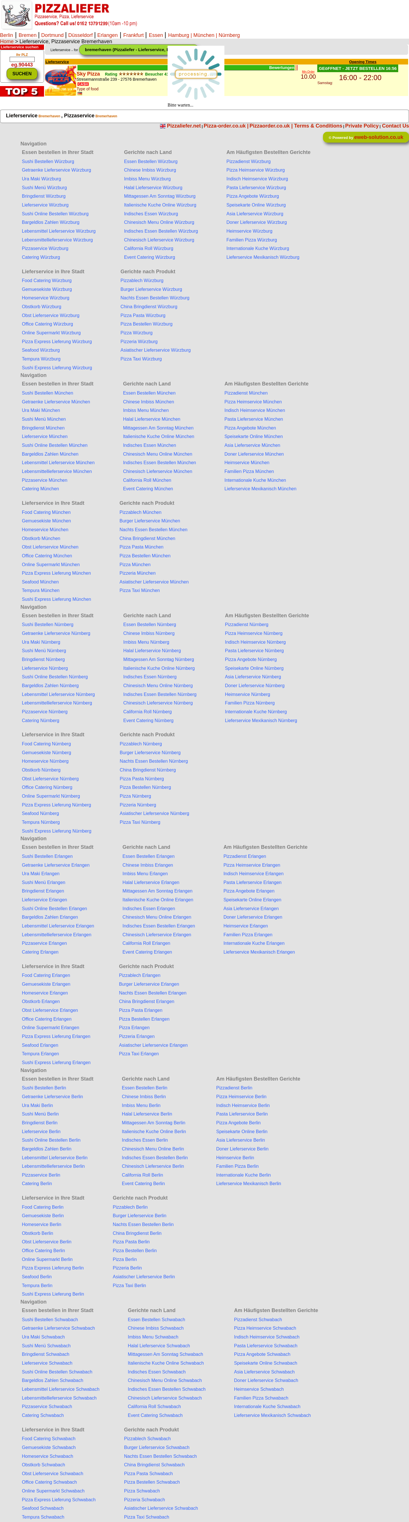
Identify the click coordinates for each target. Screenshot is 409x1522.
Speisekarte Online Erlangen (252, 899)
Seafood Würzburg (41, 350)
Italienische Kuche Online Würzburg (160, 205)
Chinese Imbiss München (148, 401)
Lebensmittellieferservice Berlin (53, 1166)
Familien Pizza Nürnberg (250, 702)
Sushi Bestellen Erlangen (47, 856)
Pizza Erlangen (134, 1027)
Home (7, 41)
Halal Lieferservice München (151, 419)
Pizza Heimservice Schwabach (265, 1328)
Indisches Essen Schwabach (157, 1371)
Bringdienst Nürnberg (43, 659)
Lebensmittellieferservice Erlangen (56, 934)
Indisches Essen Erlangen (148, 908)
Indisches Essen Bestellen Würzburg (161, 231)
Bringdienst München (43, 428)
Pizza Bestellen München (145, 555)
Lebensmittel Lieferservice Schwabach (60, 1389)
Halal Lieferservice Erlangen (150, 882)
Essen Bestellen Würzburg (151, 161)
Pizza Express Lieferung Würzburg (57, 341)
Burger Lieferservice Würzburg (151, 289)
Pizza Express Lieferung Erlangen (56, 1036)
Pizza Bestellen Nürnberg (145, 787)
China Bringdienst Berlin (137, 1233)
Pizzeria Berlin (127, 1267)
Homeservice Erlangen (45, 993)
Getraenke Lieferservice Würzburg (56, 170)
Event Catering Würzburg (149, 257)
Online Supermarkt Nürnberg (51, 796)
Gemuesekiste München (46, 520)
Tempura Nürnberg (41, 822)
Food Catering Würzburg (47, 280)
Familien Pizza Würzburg (251, 239)
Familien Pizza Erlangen (248, 934)
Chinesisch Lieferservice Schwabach (165, 1398)
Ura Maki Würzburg (41, 178)
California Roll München (147, 480)
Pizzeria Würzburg (139, 341)
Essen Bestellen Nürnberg (149, 624)
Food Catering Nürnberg (46, 743)
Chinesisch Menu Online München (157, 454)
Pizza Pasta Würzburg (142, 315)
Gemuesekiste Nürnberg (46, 752)
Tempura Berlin (37, 1285)
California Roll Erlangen (146, 943)
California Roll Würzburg (148, 248)
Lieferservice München (45, 436)
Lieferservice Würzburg (45, 205)
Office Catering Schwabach (49, 1482)
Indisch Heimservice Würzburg (257, 178)
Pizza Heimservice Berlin (241, 1096)
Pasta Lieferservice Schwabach (265, 1345)
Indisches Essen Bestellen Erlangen (158, 925)
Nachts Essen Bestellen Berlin (143, 1224)
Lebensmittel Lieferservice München (58, 462)
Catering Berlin (37, 1183)
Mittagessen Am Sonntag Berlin (153, 1122)
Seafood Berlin (37, 1276)
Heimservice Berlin (235, 1157)
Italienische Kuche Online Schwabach (166, 1363)
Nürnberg (229, 35)
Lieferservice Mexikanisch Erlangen (259, 952)
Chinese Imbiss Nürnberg (149, 633)
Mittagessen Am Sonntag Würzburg (160, 196)
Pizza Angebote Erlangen (249, 891)
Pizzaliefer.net (184, 126)
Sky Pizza (88, 74)
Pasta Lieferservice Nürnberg (254, 650)
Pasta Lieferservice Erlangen (253, 882)
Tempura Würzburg (41, 358)
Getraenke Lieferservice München (56, 401)
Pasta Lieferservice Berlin (242, 1114)
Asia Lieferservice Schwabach (264, 1371)
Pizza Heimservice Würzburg (255, 170)
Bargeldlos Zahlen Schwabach (52, 1380)
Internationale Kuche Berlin (243, 1175)
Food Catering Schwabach (49, 1438)
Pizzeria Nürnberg (138, 804)
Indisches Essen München (149, 445)
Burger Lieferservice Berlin (139, 1215)
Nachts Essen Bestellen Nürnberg (154, 761)
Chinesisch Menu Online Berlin (153, 1148)
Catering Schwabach (43, 1415)
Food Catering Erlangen (46, 975)
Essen (156, 35)
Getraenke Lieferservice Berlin (52, 1096)
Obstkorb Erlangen (41, 1001)
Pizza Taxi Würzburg (141, 358)
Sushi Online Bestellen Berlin (51, 1140)
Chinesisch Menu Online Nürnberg (158, 685)
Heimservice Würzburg (249, 231)
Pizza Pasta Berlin (131, 1241)
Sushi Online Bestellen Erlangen (54, 908)
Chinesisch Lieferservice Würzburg (159, 239)
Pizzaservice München (44, 480)
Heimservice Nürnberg (247, 694)
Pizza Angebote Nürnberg (251, 659)
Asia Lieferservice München (252, 445)
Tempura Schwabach (43, 1517)
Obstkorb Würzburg (41, 306)
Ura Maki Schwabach (43, 1337)
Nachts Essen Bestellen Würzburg (154, 297)
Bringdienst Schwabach (45, 1354)
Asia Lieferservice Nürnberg (253, 676)
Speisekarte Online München (253, 436)
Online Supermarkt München (51, 564)
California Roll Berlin (142, 1175)
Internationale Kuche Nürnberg (256, 711)
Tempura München (41, 590)
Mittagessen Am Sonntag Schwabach (165, 1354)
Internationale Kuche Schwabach (267, 1406)
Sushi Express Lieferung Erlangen (56, 1062)
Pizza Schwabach (142, 1490)
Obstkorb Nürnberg (41, 770)
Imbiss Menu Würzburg (147, 178)
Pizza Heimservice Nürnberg (254, 633)
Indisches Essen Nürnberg (150, 676)
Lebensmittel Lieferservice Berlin (54, 1157)
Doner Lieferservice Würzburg (256, 222)
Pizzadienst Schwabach (258, 1319)
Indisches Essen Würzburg (151, 213)
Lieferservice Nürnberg (45, 668)
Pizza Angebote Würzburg (252, 196)
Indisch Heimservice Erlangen (254, 873)
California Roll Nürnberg (147, 711)
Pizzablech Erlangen (139, 975)
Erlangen (107, 35)
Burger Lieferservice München (150, 520)
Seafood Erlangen (40, 1045)
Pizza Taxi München (140, 590)
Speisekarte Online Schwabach (265, 1363)
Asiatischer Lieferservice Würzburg (155, 350)
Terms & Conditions (318, 126)
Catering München (40, 488)
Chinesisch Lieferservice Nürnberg (158, 702)
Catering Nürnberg (40, 720)
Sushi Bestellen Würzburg (48, 161)
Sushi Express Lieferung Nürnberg (56, 831)
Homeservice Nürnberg (45, 761)
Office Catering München (47, 555)
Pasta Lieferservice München (253, 419)
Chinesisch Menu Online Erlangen (156, 917)
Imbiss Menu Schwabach (153, 1337)
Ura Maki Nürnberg (41, 642)
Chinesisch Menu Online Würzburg (159, 222)
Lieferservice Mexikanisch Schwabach (272, 1415)
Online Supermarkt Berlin (47, 1259)
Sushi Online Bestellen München (54, 445)
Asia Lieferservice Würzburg (254, 213)
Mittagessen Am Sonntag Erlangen (157, 891)
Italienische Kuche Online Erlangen (157, 899)
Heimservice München (246, 462)
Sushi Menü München (44, 419)
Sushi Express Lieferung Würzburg (57, 367)
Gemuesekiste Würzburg (47, 289)
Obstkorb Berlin (37, 1233)
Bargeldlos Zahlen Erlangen (50, 917)
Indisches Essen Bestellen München (159, 462)
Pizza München (135, 564)
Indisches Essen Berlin (145, 1140)
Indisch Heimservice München (254, 410)
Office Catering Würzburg (47, 324)
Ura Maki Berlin (37, 1105)
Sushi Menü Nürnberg (44, 650)
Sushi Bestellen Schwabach (50, 1319)
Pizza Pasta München (142, 547)
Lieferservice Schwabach (47, 1363)
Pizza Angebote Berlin (238, 1122)
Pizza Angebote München (250, 428)
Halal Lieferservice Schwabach (159, 1345)
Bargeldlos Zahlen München (50, 454)
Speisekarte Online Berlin (242, 1131)
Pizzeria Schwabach (144, 1499)
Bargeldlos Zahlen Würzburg (51, 222)
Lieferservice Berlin (41, 1131)
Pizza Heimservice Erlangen (252, 865)
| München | (203, 35)
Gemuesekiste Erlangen (46, 984)
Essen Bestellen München (149, 393)
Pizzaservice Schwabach (47, 1406)
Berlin (6, 35)
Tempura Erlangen (40, 1053)
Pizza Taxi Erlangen (139, 1053)
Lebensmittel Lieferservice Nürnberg (58, 694)
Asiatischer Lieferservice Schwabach (161, 1508)
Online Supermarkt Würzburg (51, 332)
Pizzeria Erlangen (137, 1036)
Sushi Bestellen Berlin (44, 1087)
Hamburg (178, 35)
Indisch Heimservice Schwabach (266, 1337)
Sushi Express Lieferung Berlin (53, 1294)
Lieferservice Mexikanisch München (260, 488)
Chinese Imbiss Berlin (144, 1096)
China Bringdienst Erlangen (146, 1001)
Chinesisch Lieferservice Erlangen (156, 934)
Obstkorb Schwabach (43, 1464)
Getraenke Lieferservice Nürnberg (56, 633)
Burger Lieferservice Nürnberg (150, 752)
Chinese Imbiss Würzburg (150, 170)
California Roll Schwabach (154, 1406)
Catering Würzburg (41, 257)
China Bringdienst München (148, 538)
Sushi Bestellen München (47, 393)
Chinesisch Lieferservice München (157, 471)
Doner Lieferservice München (254, 454)
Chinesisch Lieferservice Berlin (153, 1166)
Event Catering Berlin (143, 1183)
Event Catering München (148, 488)
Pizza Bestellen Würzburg (146, 324)
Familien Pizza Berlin (237, 1166)
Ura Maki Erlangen (41, 873)
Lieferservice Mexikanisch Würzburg (262, 257)
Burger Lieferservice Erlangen (149, 984)
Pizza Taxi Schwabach (146, 1517)
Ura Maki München (41, 410)
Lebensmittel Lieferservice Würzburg (59, 231)
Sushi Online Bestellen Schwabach (57, 1371)
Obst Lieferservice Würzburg (51, 315)
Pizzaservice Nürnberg (45, 711)
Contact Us (395, 126)
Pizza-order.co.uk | (226, 126)
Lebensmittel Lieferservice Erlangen (58, 925)
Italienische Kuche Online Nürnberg (159, 668)
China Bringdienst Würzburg (148, 306)
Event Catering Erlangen (147, 952)
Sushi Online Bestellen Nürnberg (55, 676)
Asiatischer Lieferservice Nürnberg (154, 813)
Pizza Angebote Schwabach (262, 1354)
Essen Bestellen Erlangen (148, 856)
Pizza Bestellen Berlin (135, 1250)
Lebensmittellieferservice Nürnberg (57, 702)
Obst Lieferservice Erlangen (50, 1010)
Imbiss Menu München (146, 410)
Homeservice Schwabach (47, 1456)
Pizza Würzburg (136, 332)
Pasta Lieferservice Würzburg (256, 187)
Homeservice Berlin (41, 1224)
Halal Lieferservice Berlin (147, 1114)
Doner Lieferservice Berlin (242, 1148)
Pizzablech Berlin (130, 1207)
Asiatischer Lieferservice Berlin (144, 1276)
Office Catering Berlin (43, 1250)
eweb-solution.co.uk (378, 137)
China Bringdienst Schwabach (154, 1464)
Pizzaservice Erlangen (44, 943)
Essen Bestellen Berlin (144, 1087)
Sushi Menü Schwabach (46, 1345)
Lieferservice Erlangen (44, 899)
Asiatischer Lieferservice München (154, 581)
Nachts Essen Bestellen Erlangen (152, 993)
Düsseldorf (80, 35)
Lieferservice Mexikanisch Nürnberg (261, 720)
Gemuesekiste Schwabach (49, 1447)
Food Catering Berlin (43, 1207)
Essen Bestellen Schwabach (156, 1319)
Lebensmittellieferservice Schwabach (59, 1398)
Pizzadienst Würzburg (248, 161)
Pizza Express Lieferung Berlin (53, 1267)
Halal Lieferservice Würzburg (153, 187)
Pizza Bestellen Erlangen (144, 1019)
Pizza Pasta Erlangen (140, 1010)
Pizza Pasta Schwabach (148, 1473)
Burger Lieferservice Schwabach (156, 1447)
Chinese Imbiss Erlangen (147, 865)
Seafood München (40, 581)
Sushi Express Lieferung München (56, 599)
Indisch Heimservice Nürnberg (255, 642)
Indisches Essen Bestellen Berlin (155, 1157)
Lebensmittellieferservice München (57, 471)
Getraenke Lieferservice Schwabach (58, 1328)
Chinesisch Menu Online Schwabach (165, 1380)
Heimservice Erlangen (246, 925)
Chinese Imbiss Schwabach (156, 1328)
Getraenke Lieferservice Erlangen (55, 865)
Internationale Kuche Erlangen (254, 943)
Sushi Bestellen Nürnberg (47, 624)
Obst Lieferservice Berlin (46, 1241)
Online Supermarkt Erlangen (50, 1027)
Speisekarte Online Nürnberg (254, 668)
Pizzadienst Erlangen (245, 856)
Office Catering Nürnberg (47, 787)
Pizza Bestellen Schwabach (152, 1482)
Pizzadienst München (246, 393)
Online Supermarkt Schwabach (53, 1490)
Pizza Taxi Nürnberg (140, 822)
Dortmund (52, 35)
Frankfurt (134, 35)
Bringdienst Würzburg (44, 196)
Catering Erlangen (40, 952)
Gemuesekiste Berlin (43, 1215)
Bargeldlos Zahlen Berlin (46, 1148)
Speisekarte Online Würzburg (256, 205)
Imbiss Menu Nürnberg (146, 642)
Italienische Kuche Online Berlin (154, 1131)
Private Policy (362, 126)
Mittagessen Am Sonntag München (158, 428)
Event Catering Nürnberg (148, 720)
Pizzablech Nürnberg (141, 743)
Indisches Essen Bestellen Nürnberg (160, 694)
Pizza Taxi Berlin (129, 1285)
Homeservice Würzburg (45, 297)
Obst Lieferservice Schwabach (52, 1473)
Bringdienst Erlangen (43, 891)
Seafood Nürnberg (40, 813)
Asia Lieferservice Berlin (240, 1140)
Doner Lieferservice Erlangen (253, 917)
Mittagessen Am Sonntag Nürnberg (158, 659)
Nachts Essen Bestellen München (153, 529)
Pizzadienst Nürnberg (246, 624)
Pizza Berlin (125, 1259)
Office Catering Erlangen (47, 1019)
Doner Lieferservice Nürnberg (255, 685)
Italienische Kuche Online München (158, 436)
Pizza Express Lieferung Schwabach (59, 1499)
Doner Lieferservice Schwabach (266, 1380)
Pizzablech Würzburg (141, 280)
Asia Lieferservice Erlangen (251, 908)
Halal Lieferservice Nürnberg (152, 650)
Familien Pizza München (249, 471)
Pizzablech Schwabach (147, 1438)
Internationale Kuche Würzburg (257, 248)
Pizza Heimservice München (253, 401)
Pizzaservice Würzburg (45, 248)
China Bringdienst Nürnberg (148, 770)
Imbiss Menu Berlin (141, 1105)
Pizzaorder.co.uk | (271, 126)
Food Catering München (46, 512)
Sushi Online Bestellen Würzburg (55, 213)
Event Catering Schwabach (155, 1415)
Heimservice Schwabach (259, 1389)
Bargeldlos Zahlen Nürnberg (50, 685)
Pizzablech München (141, 512)
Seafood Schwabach (43, 1508)
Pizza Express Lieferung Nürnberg (56, 804)
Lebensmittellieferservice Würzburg (57, 239)
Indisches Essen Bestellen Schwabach (167, 1389)
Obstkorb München (41, 538)
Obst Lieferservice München (50, 547)
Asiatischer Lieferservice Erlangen (153, 1045)
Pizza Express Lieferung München (56, 573)
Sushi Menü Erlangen (43, 882)
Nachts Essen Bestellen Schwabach (160, 1456)
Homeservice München (45, 529)
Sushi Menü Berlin (40, 1114)
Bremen (28, 35)
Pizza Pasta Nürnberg (142, 778)
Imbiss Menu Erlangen (145, 873)
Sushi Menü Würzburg (44, 187)
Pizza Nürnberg (135, 796)
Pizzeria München (138, 573)
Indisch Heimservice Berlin (243, 1105)
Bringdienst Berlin (39, 1122)
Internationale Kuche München (255, 480)
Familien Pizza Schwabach (261, 1398)
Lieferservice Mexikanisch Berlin (248, 1183)
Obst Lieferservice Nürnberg (50, 778)
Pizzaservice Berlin (41, 1175)
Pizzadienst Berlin (234, 1087)
